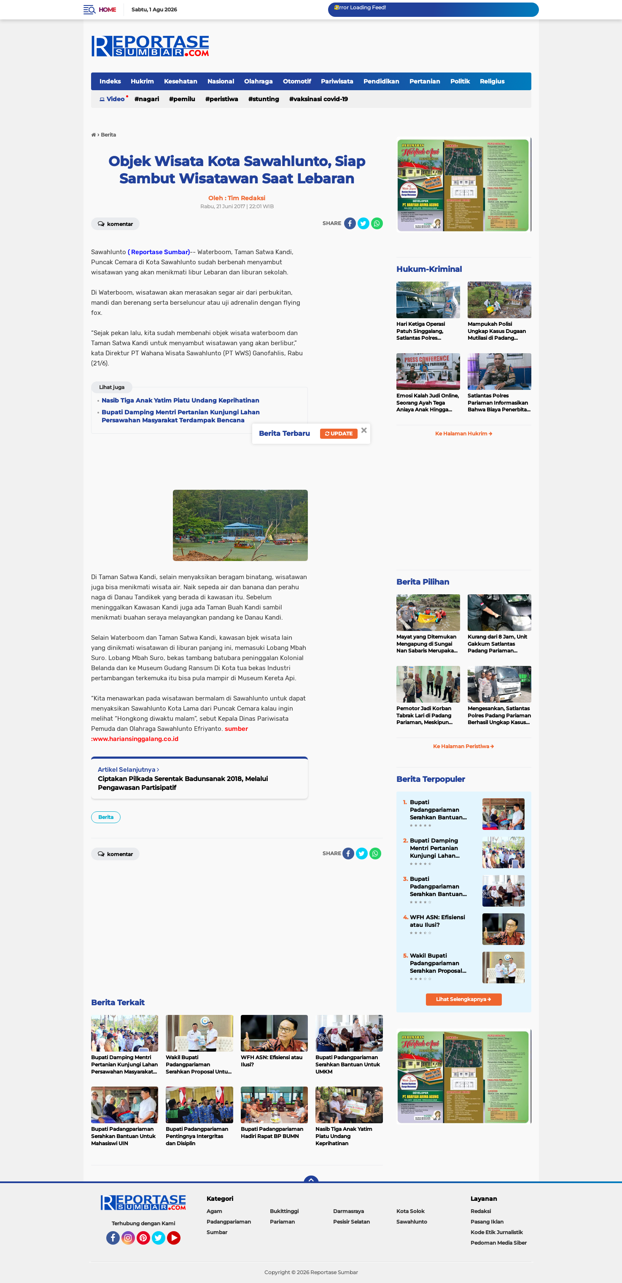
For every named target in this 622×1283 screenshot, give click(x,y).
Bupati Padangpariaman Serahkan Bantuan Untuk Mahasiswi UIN (440, 810)
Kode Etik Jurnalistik (497, 1232)
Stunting (266, 99)
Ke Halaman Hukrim (464, 433)
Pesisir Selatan (351, 1222)
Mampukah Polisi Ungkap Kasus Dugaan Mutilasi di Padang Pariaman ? (497, 331)
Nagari (149, 99)
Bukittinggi (284, 1211)
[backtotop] (311, 1183)
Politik (460, 81)
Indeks (110, 81)
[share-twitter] (363, 223)
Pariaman (282, 1222)
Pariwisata (337, 81)
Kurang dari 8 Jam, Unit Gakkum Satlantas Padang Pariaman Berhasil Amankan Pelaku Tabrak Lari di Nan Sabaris (497, 644)
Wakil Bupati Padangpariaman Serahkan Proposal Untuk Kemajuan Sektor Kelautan (436, 963)
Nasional (220, 81)
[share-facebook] (350, 223)
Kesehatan (180, 81)
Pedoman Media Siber (499, 1243)
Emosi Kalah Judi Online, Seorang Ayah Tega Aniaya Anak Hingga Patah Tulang (427, 402)
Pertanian (424, 81)
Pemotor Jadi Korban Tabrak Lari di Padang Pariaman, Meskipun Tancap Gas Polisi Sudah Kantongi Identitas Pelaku (427, 715)
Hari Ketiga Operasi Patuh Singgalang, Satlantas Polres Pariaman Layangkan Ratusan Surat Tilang (423, 331)
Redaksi (481, 1211)
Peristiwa (224, 99)
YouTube (179, 1241)
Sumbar (217, 1232)
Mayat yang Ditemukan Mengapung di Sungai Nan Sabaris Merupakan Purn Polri (426, 644)
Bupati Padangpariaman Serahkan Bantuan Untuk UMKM (436, 886)
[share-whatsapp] (377, 223)
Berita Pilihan (422, 582)
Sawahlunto (411, 1222)
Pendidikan (381, 81)
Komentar (115, 223)
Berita (105, 817)
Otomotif (297, 81)
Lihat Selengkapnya (463, 999)
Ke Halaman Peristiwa (463, 746)
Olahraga (258, 81)
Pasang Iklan (487, 1222)
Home (107, 9)
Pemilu (184, 99)
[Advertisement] (349, 363)
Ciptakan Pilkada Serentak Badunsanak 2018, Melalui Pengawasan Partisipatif (183, 783)
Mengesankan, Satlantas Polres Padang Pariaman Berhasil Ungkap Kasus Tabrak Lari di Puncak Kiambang (499, 715)
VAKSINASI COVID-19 (320, 99)
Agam (214, 1211)
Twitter (162, 1241)
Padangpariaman (229, 1222)
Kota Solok (410, 1211)
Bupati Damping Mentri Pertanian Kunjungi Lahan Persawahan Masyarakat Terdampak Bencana (439, 848)
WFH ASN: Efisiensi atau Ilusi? (437, 921)
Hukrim (142, 81)
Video (115, 99)
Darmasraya (348, 1211)
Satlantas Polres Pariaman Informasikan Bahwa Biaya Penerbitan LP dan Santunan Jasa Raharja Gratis (499, 402)
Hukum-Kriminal (429, 269)
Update (339, 433)
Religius (492, 81)
